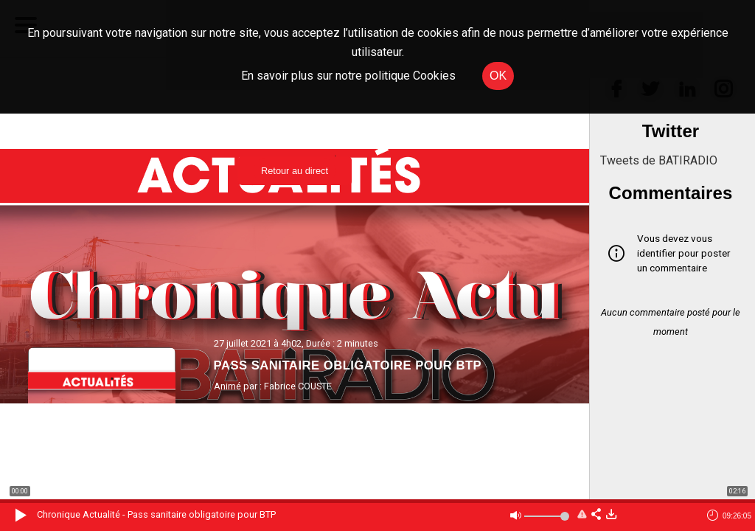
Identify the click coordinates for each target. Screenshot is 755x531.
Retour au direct (294, 170)
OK (498, 75)
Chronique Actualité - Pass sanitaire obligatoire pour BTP (156, 514)
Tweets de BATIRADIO (658, 160)
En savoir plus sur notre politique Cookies (348, 76)
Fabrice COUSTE (298, 386)
